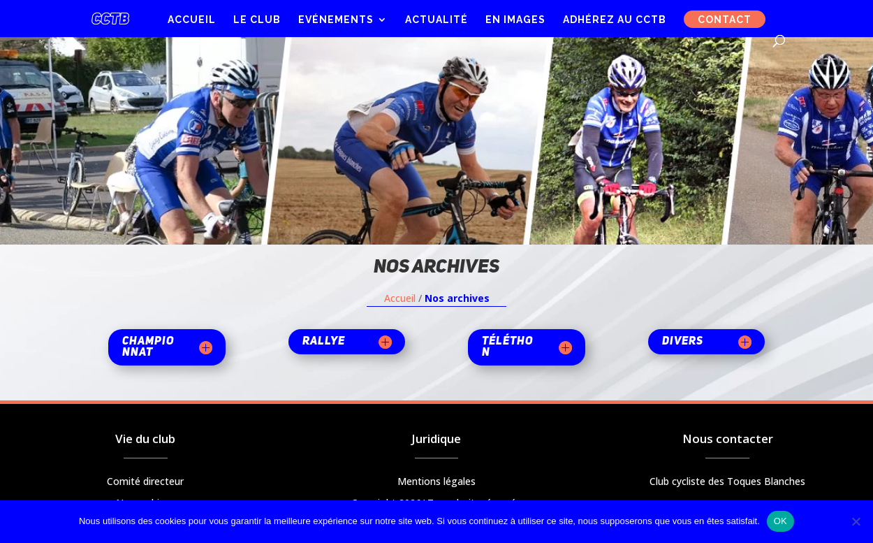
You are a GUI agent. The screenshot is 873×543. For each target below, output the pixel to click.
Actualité (436, 20)
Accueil (192, 20)
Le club (257, 20)
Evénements (336, 20)
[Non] (856, 521)
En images (515, 20)
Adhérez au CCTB (614, 20)
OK (780, 521)
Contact (724, 19)
